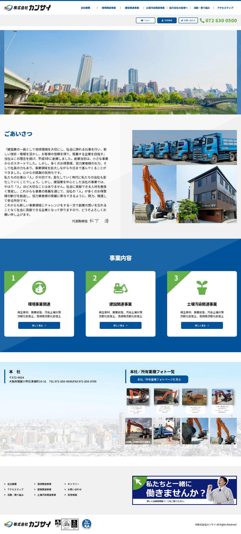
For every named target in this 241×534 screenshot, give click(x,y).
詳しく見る (39, 325)
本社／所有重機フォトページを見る (159, 379)
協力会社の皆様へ (178, 8)
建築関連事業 (42, 489)
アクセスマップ (225, 8)
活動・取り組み (202, 8)
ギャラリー (70, 483)
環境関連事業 (109, 8)
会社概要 (85, 8)
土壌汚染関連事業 (155, 8)
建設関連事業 (132, 8)
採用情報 (69, 494)
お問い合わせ (71, 489)
